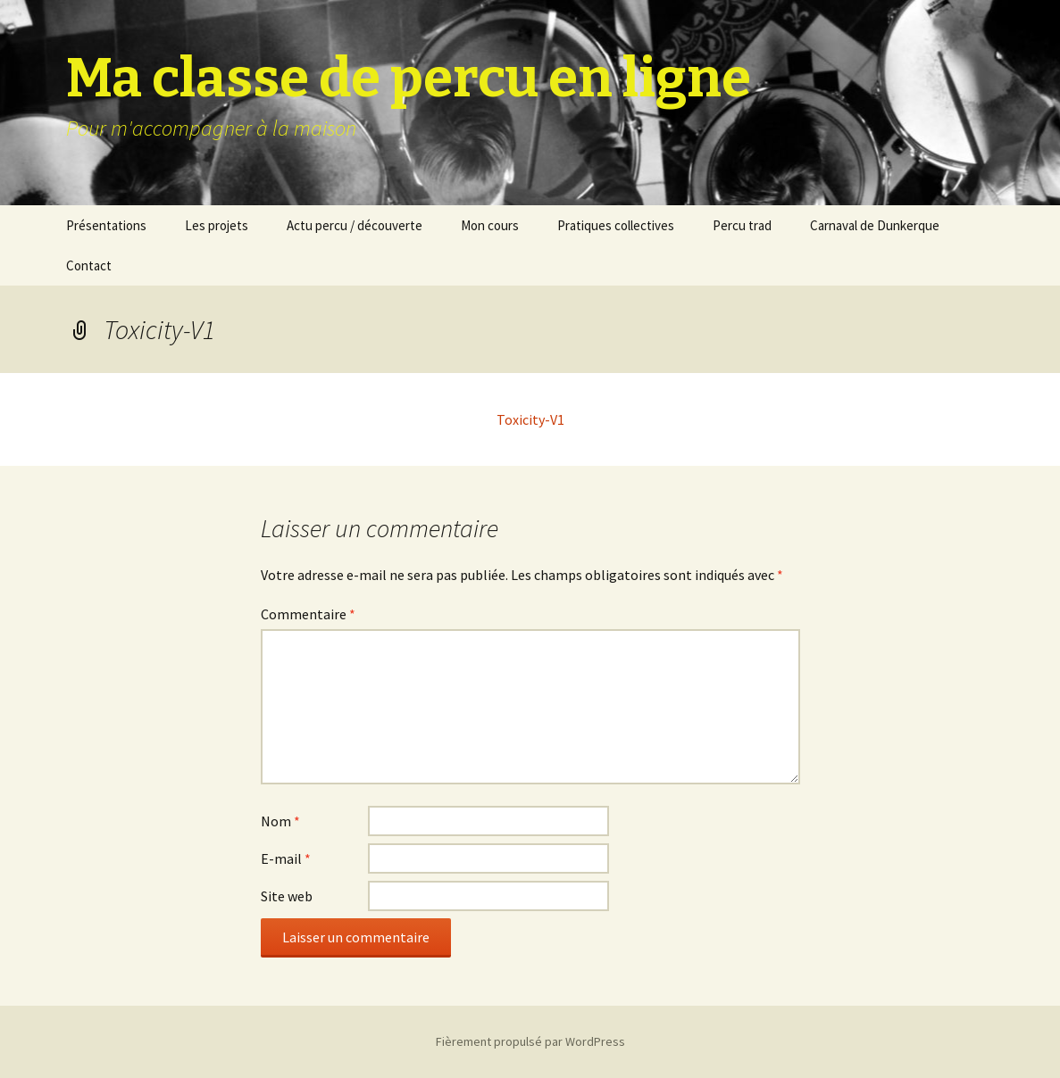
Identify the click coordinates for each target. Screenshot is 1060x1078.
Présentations (106, 225)
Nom (280, 821)
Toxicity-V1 (530, 419)
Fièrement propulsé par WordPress (530, 1041)
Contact (89, 265)
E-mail (286, 858)
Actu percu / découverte (354, 225)
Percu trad (742, 225)
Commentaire (308, 614)
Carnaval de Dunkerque (874, 225)
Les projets (216, 225)
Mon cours (490, 225)
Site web (287, 896)
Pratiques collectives (615, 225)
